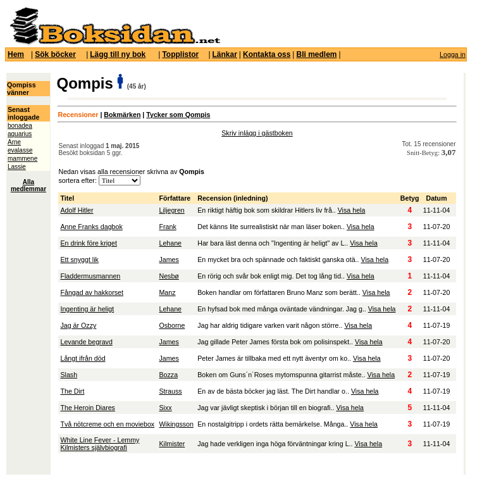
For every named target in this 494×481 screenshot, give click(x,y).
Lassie (17, 166)
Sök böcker (55, 54)
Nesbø (168, 276)
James (168, 259)
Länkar (225, 54)
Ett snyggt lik (79, 259)
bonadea (20, 125)
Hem (16, 54)
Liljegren (171, 210)
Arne (14, 142)
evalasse (20, 150)
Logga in (453, 54)
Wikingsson (176, 424)
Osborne (172, 325)
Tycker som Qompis (178, 114)
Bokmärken (122, 114)
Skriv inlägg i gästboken (257, 133)
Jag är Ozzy (78, 325)
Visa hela (352, 210)
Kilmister (172, 443)
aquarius (20, 133)
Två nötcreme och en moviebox (107, 424)
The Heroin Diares (87, 407)
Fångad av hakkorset (91, 292)
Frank (167, 226)
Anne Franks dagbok (91, 226)
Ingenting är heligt (87, 309)
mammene (22, 158)
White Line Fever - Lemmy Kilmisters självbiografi (99, 443)
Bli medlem (316, 54)
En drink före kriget (88, 243)
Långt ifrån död (82, 358)
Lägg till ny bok (117, 54)
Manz (167, 292)
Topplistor (180, 54)
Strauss (170, 391)
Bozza (168, 374)
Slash (68, 374)
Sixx (165, 407)
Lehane (170, 243)
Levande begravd (86, 342)
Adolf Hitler (76, 210)
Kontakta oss (266, 54)
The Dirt (72, 391)
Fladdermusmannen (90, 276)
